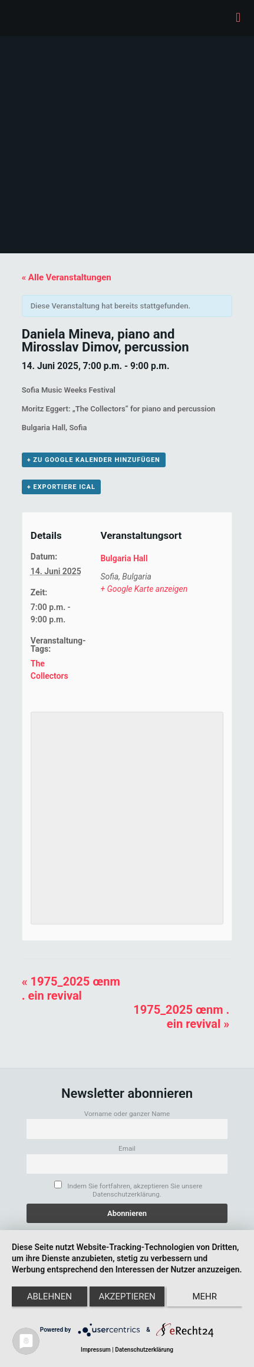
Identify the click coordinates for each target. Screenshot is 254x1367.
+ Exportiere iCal (61, 487)
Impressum (96, 1349)
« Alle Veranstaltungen (66, 277)
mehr (204, 1296)
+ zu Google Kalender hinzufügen (93, 460)
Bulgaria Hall (123, 558)
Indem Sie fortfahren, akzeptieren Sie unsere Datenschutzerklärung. (128, 1189)
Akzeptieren (126, 1296)
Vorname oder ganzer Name (127, 1114)
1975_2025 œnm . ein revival (71, 988)
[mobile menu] (238, 18)
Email (127, 1148)
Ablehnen (49, 1296)
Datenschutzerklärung (144, 1349)
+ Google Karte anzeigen (143, 589)
